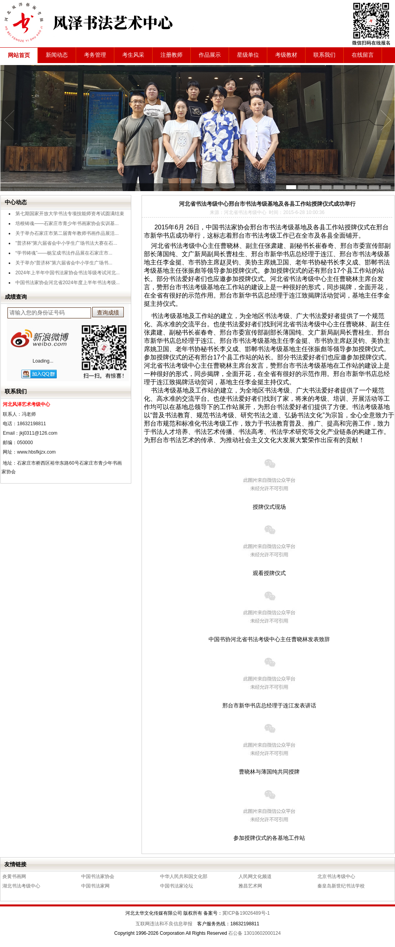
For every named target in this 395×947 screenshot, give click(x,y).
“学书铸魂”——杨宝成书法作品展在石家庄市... (63, 253)
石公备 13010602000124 (254, 933)
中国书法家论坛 (176, 886)
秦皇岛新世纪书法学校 (341, 886)
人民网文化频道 (255, 876)
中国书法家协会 (97, 876)
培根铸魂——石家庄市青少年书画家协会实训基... (67, 223)
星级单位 (248, 55)
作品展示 (210, 55)
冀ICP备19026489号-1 (246, 913)
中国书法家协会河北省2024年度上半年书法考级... (67, 282)
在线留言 (363, 55)
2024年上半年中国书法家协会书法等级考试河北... (67, 272)
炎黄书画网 (14, 876)
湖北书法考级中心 (21, 886)
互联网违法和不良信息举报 (164, 924)
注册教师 (171, 55)
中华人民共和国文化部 (183, 876)
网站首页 (19, 55)
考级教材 (286, 55)
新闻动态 (57, 55)
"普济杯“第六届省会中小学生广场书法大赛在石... (66, 243)
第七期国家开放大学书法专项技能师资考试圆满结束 (69, 213)
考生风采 (133, 55)
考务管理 (95, 55)
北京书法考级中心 (336, 876)
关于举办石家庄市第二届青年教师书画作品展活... (67, 233)
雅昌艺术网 (250, 886)
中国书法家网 (95, 886)
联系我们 (324, 55)
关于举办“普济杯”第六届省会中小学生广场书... (63, 263)
